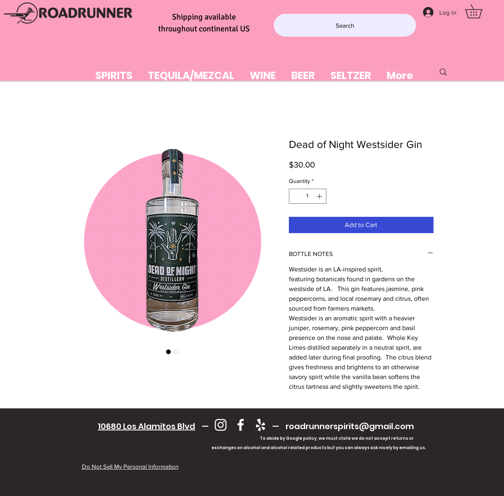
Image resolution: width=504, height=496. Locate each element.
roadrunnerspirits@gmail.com (350, 426)
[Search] (345, 25)
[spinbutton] (307, 196)
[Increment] (320, 196)
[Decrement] (295, 196)
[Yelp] (261, 425)
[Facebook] (241, 425)
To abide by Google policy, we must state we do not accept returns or (337, 438)
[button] (480, 11)
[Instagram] (221, 425)
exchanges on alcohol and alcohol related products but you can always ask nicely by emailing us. (256, 448)
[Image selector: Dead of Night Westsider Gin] (169, 352)
